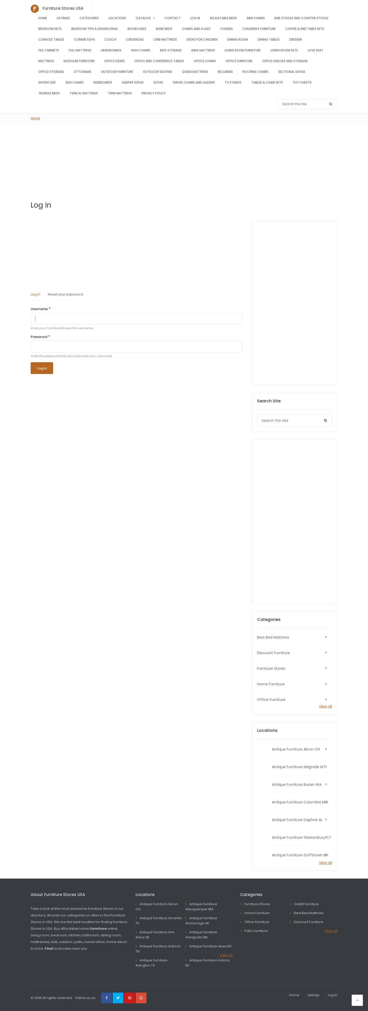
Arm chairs (256, 18)
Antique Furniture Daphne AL (297, 819)
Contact (172, 18)
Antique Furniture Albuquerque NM (201, 907)
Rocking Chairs (255, 72)
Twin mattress (120, 93)
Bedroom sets (50, 29)
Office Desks (114, 61)
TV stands (233, 82)
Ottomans (82, 72)
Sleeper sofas (133, 82)
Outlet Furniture (306, 904)
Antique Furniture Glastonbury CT (301, 837)
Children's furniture (259, 29)
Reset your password (65, 294)
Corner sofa (84, 39)
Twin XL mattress (84, 93)
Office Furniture (271, 699)
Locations (117, 18)
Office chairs (205, 61)
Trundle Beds (49, 93)
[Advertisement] (184, 159)
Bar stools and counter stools (301, 18)
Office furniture (239, 61)
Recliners (225, 72)
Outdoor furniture (117, 72)
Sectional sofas (291, 72)
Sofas (158, 82)
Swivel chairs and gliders (194, 82)
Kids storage (171, 50)
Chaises (226, 29)
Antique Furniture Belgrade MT (299, 766)
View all (325, 706)
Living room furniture (243, 50)
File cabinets (48, 50)
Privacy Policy (154, 93)
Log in (35, 294)
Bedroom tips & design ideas (94, 29)
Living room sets (284, 50)
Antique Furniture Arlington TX (151, 963)
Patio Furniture (256, 930)
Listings (63, 18)
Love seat (315, 50)
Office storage (51, 72)
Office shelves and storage (285, 61)
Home (42, 18)
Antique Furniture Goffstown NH (300, 855)
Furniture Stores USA (63, 8)
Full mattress (80, 50)
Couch (110, 39)
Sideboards (102, 82)
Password (39, 336)
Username (39, 308)
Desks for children (202, 39)
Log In (195, 18)
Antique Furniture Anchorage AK (201, 921)
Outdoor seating (157, 72)
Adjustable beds (223, 18)
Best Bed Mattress (273, 637)
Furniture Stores (271, 668)
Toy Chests (302, 82)
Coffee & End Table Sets (304, 29)
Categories (89, 18)
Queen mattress (195, 72)
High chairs (140, 50)
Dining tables (269, 39)
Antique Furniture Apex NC (210, 946)
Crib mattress (165, 39)
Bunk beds (164, 29)
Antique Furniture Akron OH (296, 749)
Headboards (111, 50)
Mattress (46, 61)
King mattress (203, 50)
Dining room (237, 39)
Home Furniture (271, 684)
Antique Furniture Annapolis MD (201, 935)
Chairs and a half (196, 29)
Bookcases (137, 29)
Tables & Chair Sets (267, 82)
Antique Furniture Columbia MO (300, 802)
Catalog (143, 18)
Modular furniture (79, 61)
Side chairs (74, 82)
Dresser (295, 39)
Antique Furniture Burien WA (296, 784)
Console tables (51, 39)
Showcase (47, 82)
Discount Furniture (273, 652)
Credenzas (135, 39)
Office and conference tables (159, 61)
